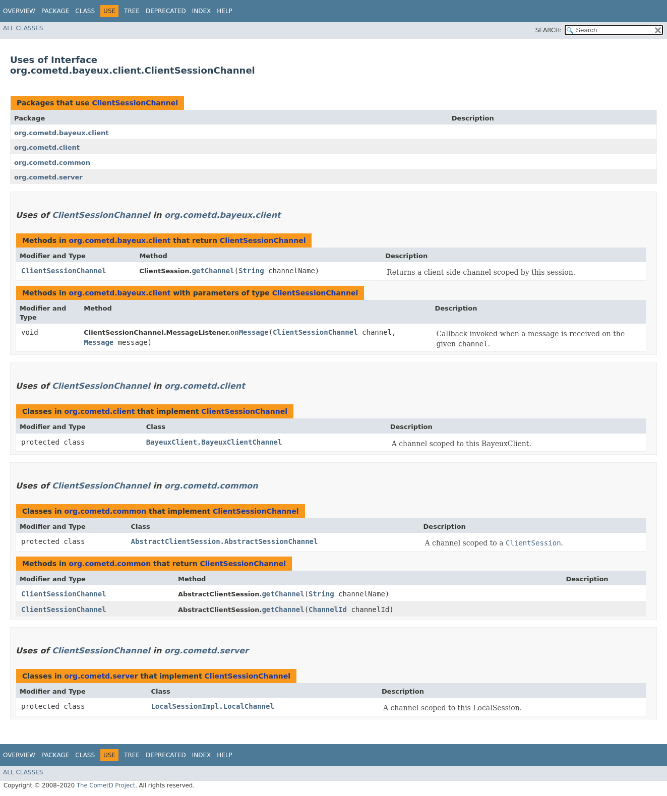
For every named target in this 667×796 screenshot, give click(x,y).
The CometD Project (106, 785)
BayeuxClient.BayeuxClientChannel (214, 442)
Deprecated (166, 11)
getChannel (213, 271)
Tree (132, 11)
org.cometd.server (48, 177)
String (251, 271)
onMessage (249, 332)
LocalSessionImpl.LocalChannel (212, 706)
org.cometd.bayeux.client (61, 133)
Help (224, 11)
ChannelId (328, 609)
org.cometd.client (47, 147)
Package (55, 11)
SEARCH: (548, 30)
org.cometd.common (52, 162)
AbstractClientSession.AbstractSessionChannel (224, 541)
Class (85, 11)
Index (201, 11)
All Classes (23, 28)
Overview (19, 11)
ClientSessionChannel (135, 103)
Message (98, 342)
